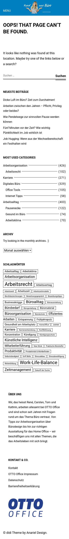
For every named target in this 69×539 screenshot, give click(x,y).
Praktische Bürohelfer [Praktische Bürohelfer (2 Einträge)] (55, 346)
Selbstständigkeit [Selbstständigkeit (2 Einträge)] (12, 356)
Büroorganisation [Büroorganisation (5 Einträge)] (18, 313)
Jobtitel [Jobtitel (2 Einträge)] (56, 325)
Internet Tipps (14, 196)
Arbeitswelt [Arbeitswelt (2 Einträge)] (9, 291)
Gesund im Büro (15, 214)
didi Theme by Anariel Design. (26, 532)
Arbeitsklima (13, 220)
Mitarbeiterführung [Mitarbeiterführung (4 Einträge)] (17, 345)
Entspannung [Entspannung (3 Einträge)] (25, 319)
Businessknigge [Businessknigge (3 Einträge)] (13, 302)
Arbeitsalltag (11, 202)
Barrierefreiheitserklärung (24, 486)
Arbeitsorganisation (15, 165)
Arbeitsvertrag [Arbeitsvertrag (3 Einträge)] (44, 285)
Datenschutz (16, 480)
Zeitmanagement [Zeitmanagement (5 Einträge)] (18, 370)
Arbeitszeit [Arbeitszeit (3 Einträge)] (23, 291)
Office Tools (13, 190)
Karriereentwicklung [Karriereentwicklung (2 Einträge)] (27, 330)
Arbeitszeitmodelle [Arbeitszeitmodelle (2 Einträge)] (41, 291)
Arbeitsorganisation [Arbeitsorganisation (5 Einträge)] (20, 277)
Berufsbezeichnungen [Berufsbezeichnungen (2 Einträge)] (14, 296)
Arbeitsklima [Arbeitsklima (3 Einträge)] (29, 271)
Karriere (8, 177)
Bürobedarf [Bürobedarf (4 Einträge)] (12, 308)
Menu (7, 10)
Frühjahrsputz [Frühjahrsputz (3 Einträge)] (44, 319)
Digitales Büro (11, 183)
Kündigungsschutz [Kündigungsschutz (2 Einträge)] (47, 335)
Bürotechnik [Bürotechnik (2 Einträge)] (40, 314)
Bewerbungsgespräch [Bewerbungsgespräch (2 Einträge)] (35, 296)
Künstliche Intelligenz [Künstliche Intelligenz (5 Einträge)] (21, 340)
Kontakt (13, 468)
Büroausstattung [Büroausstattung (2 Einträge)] (54, 302)
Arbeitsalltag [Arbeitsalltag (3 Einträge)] (12, 271)
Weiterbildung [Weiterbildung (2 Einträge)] (10, 363)
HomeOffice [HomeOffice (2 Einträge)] (44, 325)
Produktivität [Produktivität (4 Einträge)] (13, 351)
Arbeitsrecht (13, 171)
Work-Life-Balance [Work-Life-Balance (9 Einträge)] (38, 362)
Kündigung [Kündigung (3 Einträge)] (30, 334)
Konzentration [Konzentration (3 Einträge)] (12, 334)
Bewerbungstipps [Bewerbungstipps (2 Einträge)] (55, 296)
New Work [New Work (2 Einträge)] (38, 346)
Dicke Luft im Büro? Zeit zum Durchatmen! (29, 100)
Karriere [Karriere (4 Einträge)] (10, 329)
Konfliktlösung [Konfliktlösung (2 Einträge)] (45, 330)
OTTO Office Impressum (23, 474)
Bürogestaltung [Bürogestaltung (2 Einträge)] (30, 308)
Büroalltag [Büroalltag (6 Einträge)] (35, 301)
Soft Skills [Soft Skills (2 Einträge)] (27, 356)
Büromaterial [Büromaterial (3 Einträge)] (47, 308)
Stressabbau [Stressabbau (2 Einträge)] (40, 356)
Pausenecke (13, 208)
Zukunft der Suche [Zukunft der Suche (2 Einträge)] (42, 370)
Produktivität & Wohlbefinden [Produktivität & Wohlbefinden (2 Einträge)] (37, 351)
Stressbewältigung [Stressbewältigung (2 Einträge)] (56, 356)
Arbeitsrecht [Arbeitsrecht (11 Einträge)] (18, 284)
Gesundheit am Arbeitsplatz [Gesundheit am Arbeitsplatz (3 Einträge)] (20, 324)
